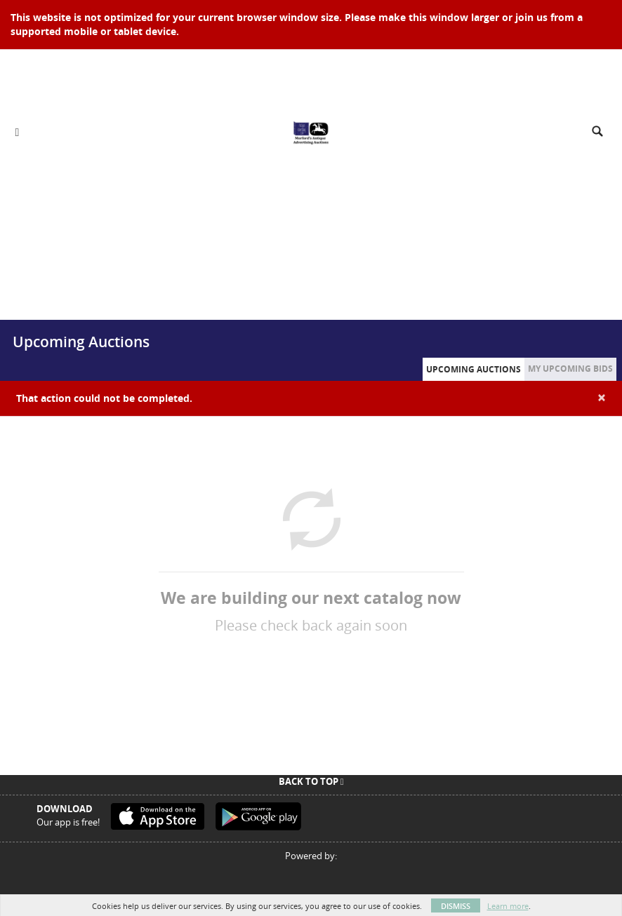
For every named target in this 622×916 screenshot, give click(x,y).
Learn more (508, 906)
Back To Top (311, 781)
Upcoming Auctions (473, 369)
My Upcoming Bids (570, 369)
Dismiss (455, 906)
